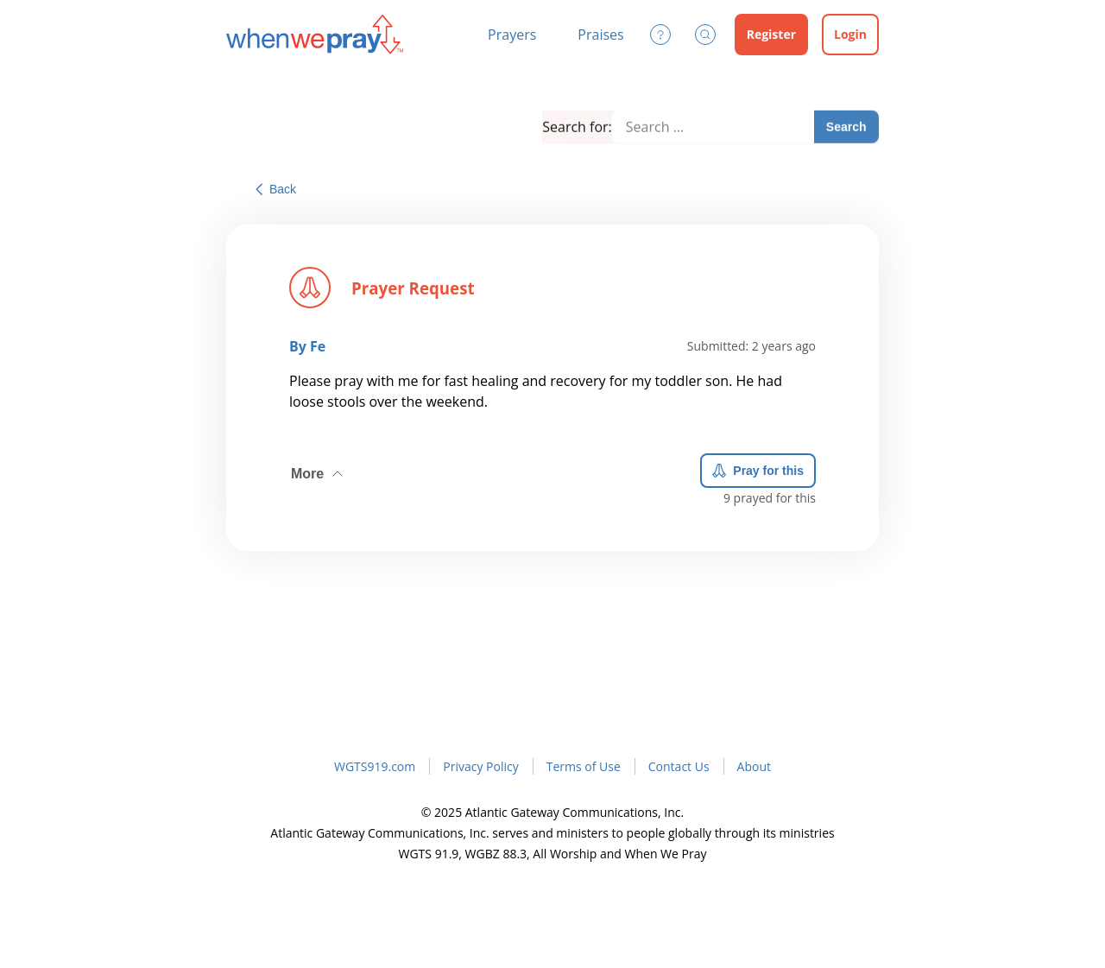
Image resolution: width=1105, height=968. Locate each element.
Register (771, 34)
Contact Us (679, 766)
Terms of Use (583, 766)
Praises (600, 34)
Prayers (512, 34)
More (318, 469)
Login (850, 34)
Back (276, 189)
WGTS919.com (374, 766)
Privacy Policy (480, 766)
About (754, 766)
